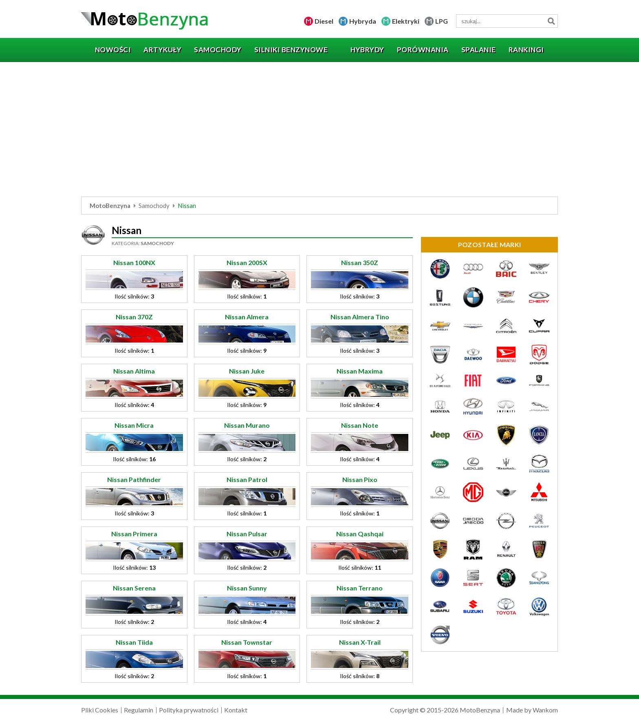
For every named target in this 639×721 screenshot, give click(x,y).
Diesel (324, 21)
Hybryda (362, 21)
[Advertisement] (319, 131)
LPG (441, 21)
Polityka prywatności (188, 710)
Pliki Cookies (99, 710)
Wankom (545, 710)
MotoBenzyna (110, 205)
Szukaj (551, 21)
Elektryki (405, 21)
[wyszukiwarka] (507, 21)
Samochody (154, 205)
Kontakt (235, 710)
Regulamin (138, 710)
